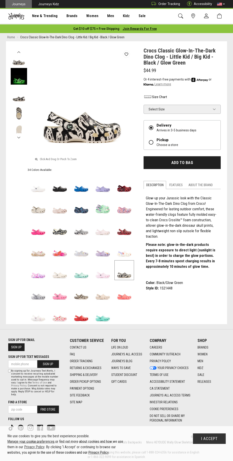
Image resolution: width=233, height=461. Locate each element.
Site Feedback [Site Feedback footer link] (80, 394)
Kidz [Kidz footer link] (200, 367)
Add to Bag (182, 161)
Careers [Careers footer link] (156, 346)
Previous (18, 49)
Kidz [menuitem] (117, 16)
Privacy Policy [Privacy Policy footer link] (160, 360)
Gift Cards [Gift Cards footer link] (119, 380)
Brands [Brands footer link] (203, 346)
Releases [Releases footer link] (204, 380)
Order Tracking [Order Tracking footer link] (81, 360)
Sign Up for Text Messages (28, 355)
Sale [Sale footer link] (201, 373)
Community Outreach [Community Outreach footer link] (165, 353)
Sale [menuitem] (131, 16)
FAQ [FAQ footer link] (72, 353)
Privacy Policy (18, 384)
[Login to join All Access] (96, 27)
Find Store (48, 408)
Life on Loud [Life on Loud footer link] (119, 346)
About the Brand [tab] (200, 184)
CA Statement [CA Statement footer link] (160, 387)
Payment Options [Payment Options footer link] (82, 387)
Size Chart (155, 95)
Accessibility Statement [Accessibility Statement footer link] (167, 380)
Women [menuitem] (85, 16)
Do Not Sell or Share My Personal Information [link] (167, 417)
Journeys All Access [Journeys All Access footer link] (126, 353)
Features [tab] (176, 184)
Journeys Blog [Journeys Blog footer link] (121, 360)
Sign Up (16, 346)
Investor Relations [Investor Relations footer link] (164, 401)
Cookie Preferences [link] (164, 408)
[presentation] (42, 16)
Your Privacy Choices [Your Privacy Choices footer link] (169, 367)
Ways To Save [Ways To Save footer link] (121, 367)
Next (18, 135)
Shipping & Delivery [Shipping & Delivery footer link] (84, 373)
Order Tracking (164, 4)
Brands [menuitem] (67, 16)
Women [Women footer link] (203, 353)
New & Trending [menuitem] (42, 16)
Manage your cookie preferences (30, 441)
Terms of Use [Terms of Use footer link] (159, 373)
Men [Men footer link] (200, 360)
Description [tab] (155, 184)
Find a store (17, 401)
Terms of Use (39, 381)
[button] (221, 4)
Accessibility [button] (198, 4)
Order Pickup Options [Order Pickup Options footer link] (85, 380)
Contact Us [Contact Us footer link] (78, 346)
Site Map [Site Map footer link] (76, 401)
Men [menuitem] (102, 16)
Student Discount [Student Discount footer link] (124, 373)
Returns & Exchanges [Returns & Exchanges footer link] (85, 367)
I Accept (209, 438)
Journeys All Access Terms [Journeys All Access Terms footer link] (170, 394)
